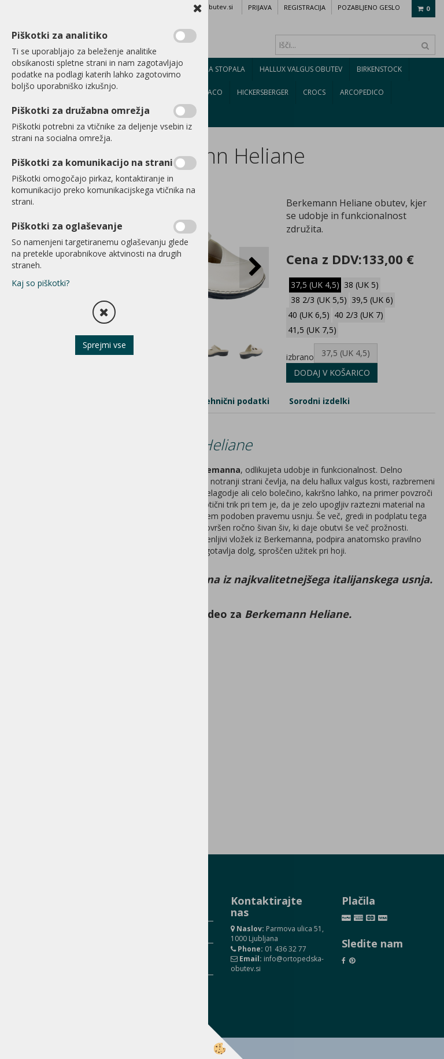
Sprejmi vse (104, 344)
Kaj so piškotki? (40, 282)
